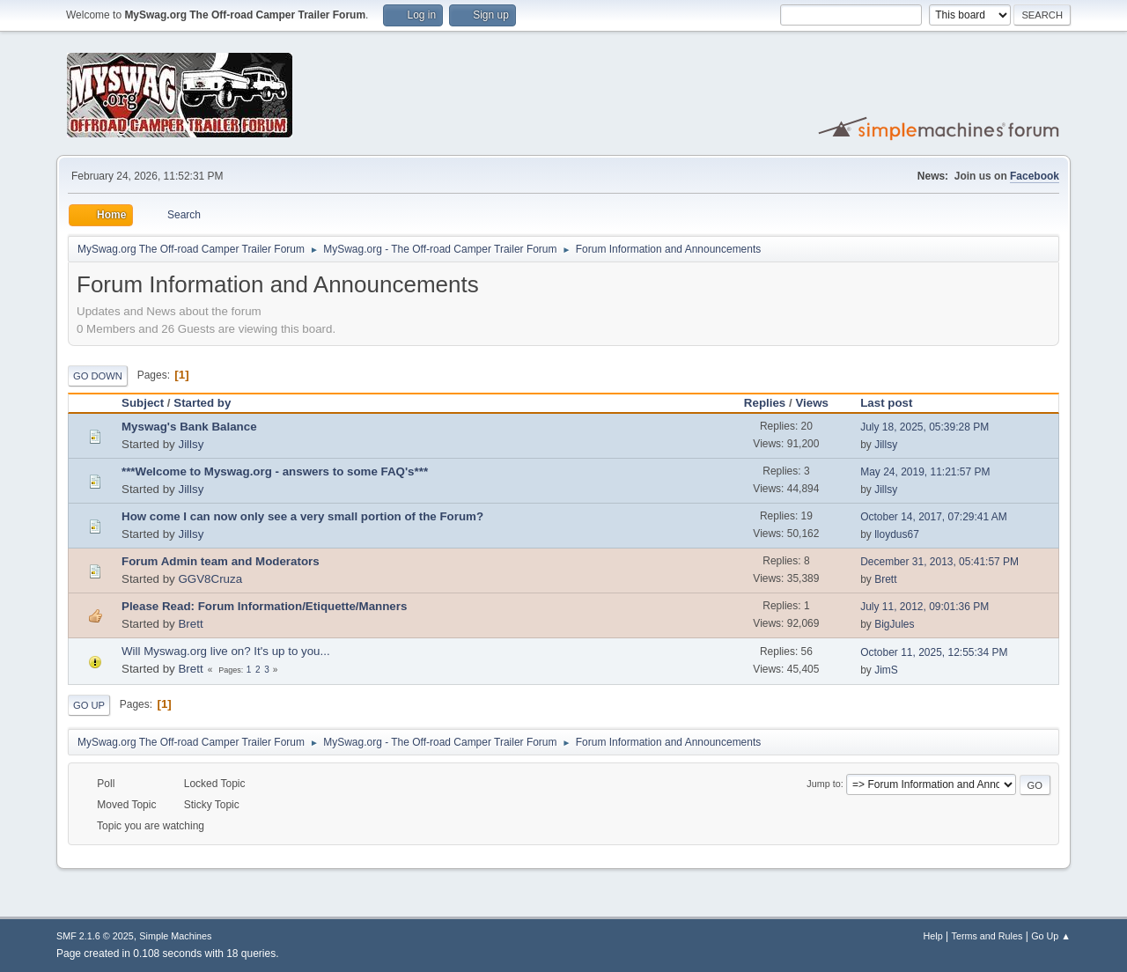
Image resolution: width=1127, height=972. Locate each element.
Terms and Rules (987, 936)
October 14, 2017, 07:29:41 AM (933, 517)
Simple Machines (175, 936)
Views (812, 402)
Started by (202, 402)
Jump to (823, 783)
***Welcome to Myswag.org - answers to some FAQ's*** (275, 471)
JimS (886, 670)
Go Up (89, 705)
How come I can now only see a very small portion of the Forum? (302, 516)
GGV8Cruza (210, 578)
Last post (894, 402)
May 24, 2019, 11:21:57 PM (925, 472)
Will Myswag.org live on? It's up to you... (226, 651)
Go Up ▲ (1051, 936)
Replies (764, 402)
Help (933, 936)
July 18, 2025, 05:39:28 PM (924, 427)
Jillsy (190, 444)
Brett (885, 579)
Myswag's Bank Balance (189, 426)
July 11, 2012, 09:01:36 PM (924, 606)
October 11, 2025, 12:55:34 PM (933, 652)
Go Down (97, 376)
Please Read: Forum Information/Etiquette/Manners (264, 606)
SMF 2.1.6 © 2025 (95, 936)
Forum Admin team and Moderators (221, 561)
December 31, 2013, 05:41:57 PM (939, 562)
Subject (143, 402)
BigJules (894, 624)
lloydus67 (896, 534)
